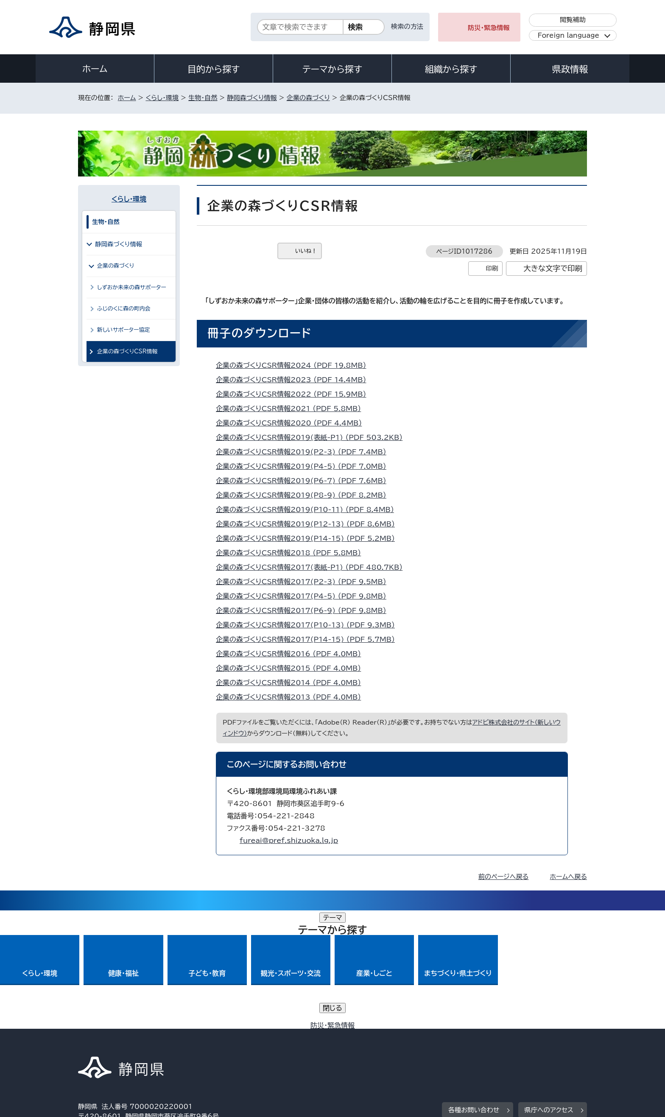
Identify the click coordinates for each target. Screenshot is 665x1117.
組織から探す (451, 69)
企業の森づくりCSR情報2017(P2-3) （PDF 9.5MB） (305, 581)
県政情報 (570, 69)
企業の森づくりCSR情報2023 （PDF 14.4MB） (294, 379)
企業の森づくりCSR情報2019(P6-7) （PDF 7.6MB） (305, 480)
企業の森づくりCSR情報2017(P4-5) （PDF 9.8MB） (305, 596)
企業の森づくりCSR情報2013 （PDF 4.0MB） (292, 697)
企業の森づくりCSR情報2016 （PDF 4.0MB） (292, 653)
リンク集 (488, 1044)
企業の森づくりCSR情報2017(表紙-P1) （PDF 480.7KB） (313, 567)
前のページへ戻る (503, 876)
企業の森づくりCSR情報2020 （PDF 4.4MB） (292, 423)
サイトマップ (547, 1044)
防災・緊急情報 (489, 28)
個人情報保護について (213, 1044)
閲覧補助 (573, 20)
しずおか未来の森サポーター (131, 287)
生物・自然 (202, 98)
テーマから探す (332, 69)
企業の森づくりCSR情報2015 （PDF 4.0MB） (292, 668)
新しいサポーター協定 (123, 330)
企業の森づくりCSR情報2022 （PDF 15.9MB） (294, 394)
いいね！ (306, 251)
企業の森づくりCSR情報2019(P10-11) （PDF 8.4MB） (308, 509)
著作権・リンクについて (117, 1044)
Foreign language (568, 35)
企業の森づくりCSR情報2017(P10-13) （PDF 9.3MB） (309, 624)
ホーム (95, 68)
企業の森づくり (308, 98)
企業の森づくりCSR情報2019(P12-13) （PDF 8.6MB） (309, 524)
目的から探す (213, 69)
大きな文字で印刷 (552, 268)
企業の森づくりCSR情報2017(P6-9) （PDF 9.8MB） (305, 610)
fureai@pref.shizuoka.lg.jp (289, 840)
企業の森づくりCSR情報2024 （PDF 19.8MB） (294, 365)
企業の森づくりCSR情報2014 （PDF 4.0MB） (292, 682)
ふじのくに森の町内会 (124, 308)
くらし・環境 (162, 98)
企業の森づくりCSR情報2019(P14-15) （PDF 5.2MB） (309, 538)
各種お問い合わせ (474, 991)
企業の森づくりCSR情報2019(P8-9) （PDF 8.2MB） (305, 495)
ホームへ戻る (568, 876)
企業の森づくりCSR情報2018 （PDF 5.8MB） (292, 552)
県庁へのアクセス (549, 991)
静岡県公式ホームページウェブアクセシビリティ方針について (360, 1044)
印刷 (492, 268)
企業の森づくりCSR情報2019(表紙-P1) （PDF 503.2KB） (313, 437)
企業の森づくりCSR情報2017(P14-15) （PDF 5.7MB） (309, 639)
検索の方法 (407, 26)
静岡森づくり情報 (252, 98)
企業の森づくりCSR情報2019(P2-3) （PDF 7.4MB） (305, 451)
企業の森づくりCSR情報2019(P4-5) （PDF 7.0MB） (305, 466)
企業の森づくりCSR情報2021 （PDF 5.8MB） (292, 408)
